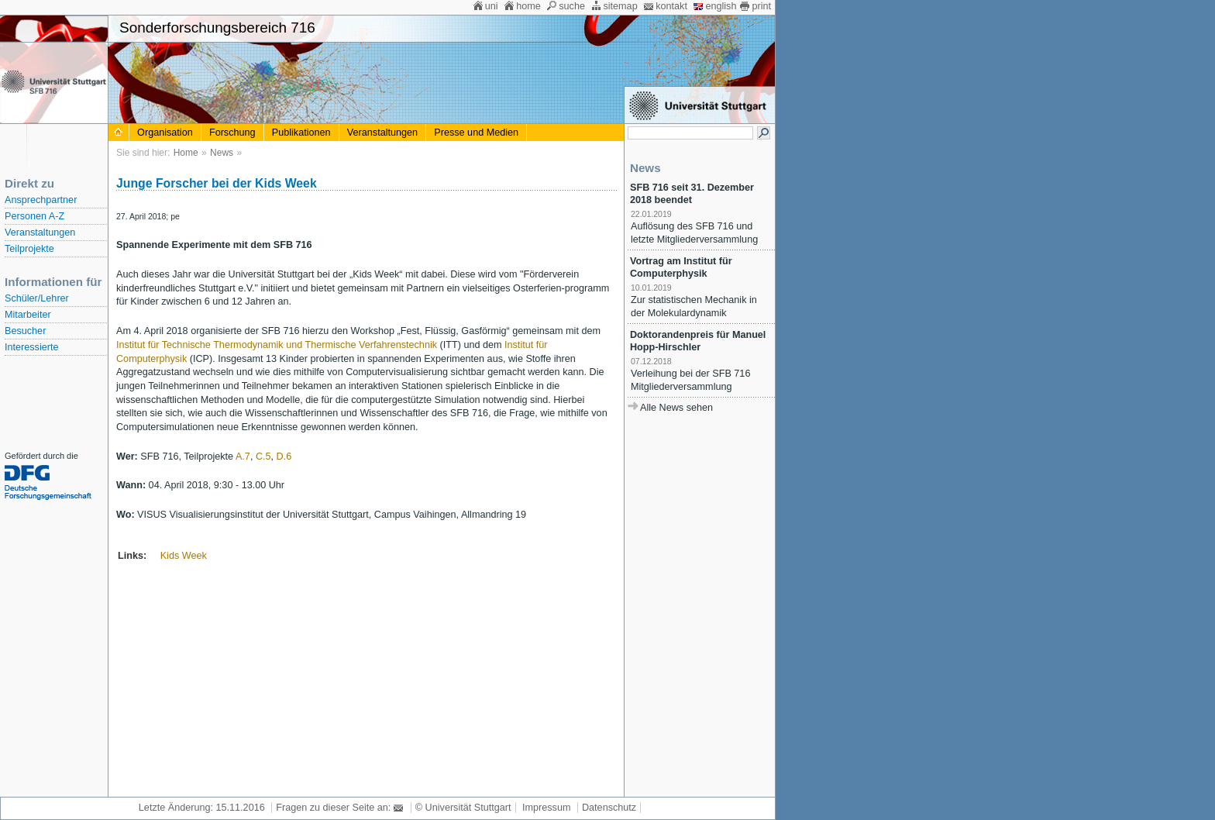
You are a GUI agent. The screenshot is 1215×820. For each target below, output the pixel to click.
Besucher (25, 331)
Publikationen (301, 132)
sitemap (620, 6)
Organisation (165, 132)
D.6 (284, 456)
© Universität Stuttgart (463, 807)
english (720, 6)
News (221, 152)
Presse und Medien (476, 132)
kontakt (671, 6)
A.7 (243, 456)
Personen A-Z (34, 216)
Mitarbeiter (28, 314)
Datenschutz (609, 807)
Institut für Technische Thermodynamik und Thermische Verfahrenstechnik (276, 344)
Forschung (232, 132)
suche (572, 6)
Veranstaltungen (40, 232)
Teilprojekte (29, 248)
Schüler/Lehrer (37, 298)
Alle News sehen (676, 407)
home (528, 6)
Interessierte (31, 347)
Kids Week (183, 555)
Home (186, 152)
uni (491, 6)
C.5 (263, 456)
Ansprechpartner (41, 200)
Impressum (546, 807)
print (761, 6)
